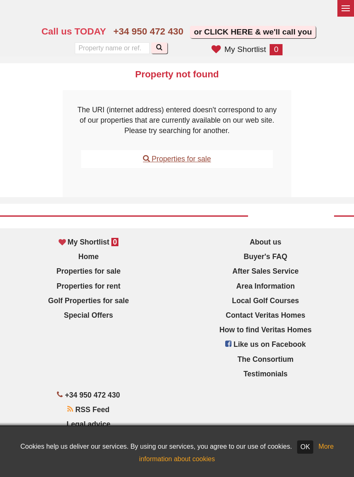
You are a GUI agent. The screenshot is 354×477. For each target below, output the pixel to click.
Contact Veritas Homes (265, 315)
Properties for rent (88, 286)
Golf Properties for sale (88, 301)
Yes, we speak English (184, 15)
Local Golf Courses (265, 301)
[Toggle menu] (345, 8)
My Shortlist (247, 49)
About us (265, 242)
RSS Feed (88, 409)
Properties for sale (177, 159)
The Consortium (266, 359)
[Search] (159, 48)
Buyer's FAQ (266, 256)
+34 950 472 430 (148, 31)
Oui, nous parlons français (219, 15)
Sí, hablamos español (201, 15)
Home (89, 256)
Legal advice (88, 424)
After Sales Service (265, 271)
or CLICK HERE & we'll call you (253, 31)
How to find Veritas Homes (265, 330)
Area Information (265, 286)
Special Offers (88, 315)
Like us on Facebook (265, 344)
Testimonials (265, 374)
